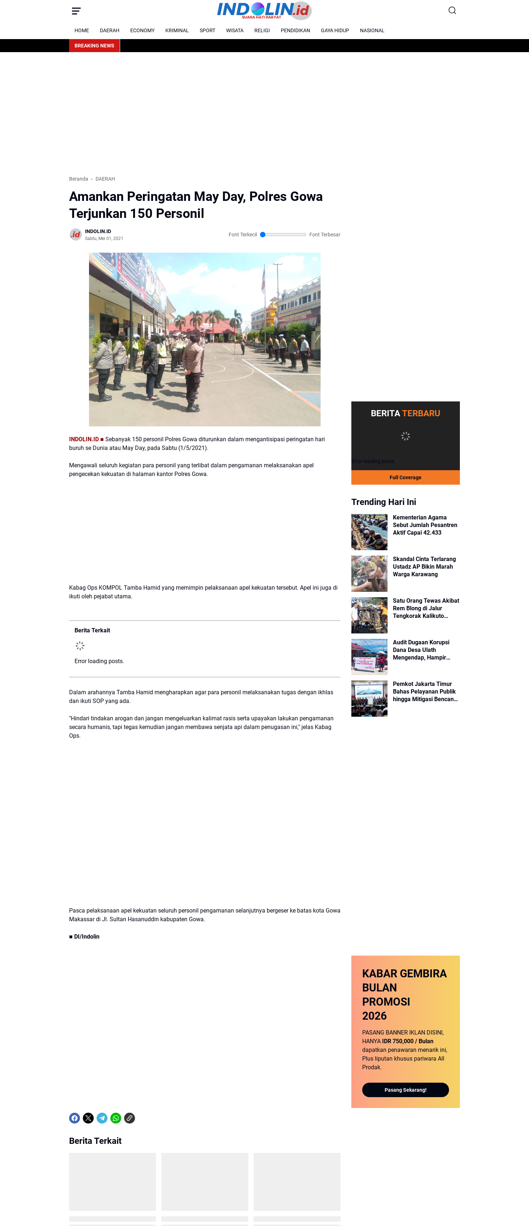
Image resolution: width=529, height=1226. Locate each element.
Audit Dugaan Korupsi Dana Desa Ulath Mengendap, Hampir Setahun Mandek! (421, 650)
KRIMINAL (177, 30)
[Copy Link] (129, 1118)
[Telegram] (102, 1118)
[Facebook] (74, 1118)
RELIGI (262, 30)
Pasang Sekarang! (406, 1090)
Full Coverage (406, 477)
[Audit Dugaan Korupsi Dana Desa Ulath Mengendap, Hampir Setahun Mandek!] (369, 657)
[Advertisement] (264, 113)
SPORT (207, 30)
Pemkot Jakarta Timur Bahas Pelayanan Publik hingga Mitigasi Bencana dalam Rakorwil (425, 692)
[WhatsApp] (115, 1118)
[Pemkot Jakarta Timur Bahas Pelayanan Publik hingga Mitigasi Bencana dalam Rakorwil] (369, 699)
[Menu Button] (76, 11)
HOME (82, 30)
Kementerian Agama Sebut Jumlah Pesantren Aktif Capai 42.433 (425, 525)
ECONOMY (142, 30)
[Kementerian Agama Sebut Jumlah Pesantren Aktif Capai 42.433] (369, 532)
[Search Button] (452, 11)
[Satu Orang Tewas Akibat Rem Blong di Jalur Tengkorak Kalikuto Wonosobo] (369, 615)
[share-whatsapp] (143, 1118)
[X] (88, 1118)
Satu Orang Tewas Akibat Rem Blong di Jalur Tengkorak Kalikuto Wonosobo (426, 608)
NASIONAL (372, 30)
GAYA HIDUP (335, 30)
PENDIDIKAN (295, 30)
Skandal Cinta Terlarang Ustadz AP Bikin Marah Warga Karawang (424, 567)
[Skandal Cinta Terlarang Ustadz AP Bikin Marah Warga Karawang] (369, 574)
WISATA (235, 30)
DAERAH (109, 30)
